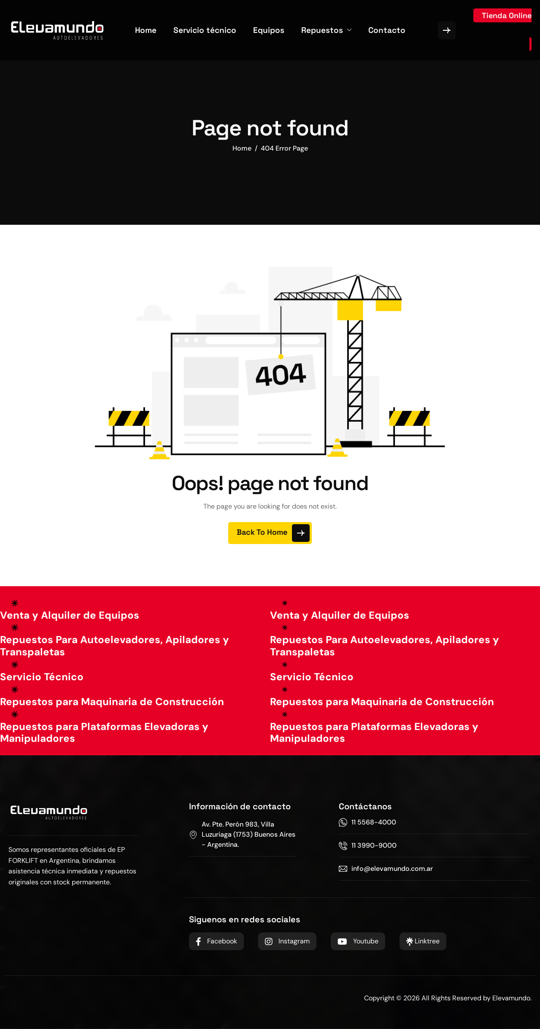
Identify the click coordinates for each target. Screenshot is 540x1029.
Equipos (268, 30)
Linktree (423, 941)
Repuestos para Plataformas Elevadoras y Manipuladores (104, 732)
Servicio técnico (204, 30)
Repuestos (326, 30)
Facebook (216, 941)
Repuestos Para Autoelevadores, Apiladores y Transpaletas (114, 645)
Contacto (386, 30)
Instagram (287, 941)
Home (146, 30)
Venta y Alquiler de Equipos (69, 615)
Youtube (358, 941)
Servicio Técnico (42, 676)
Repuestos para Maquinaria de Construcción (112, 701)
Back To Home (273, 533)
